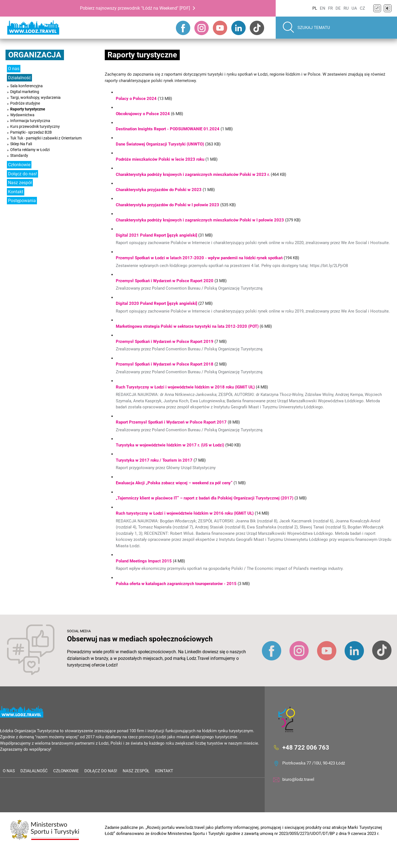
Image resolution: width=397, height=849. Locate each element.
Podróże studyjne (25, 103)
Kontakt (15, 191)
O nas (13, 68)
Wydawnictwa (22, 115)
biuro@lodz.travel (298, 779)
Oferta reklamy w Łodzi (30, 149)
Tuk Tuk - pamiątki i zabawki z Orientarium (46, 138)
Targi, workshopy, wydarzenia (35, 97)
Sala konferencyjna (26, 86)
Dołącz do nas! (22, 173)
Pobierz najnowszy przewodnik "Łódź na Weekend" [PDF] (135, 8)
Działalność (19, 77)
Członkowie (19, 164)
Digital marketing (24, 91)
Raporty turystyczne (27, 109)
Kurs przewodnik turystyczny (35, 126)
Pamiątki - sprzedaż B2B (31, 132)
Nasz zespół (20, 182)
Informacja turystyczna (30, 120)
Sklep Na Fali (21, 144)
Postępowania (22, 200)
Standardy (19, 155)
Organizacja (34, 54)
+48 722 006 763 (305, 747)
